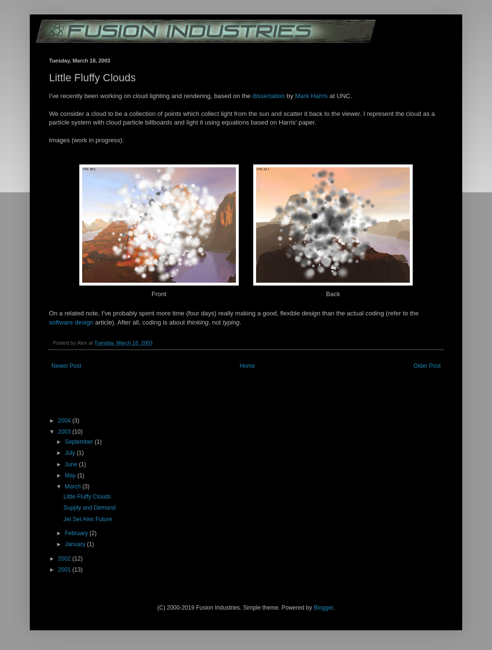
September (80, 441)
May (71, 475)
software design (71, 322)
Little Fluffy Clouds (87, 496)
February (77, 533)
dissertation (268, 96)
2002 (65, 558)
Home (247, 365)
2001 (65, 569)
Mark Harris (311, 96)
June (72, 464)
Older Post (427, 365)
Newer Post (66, 365)
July (71, 453)
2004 (65, 420)
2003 (65, 431)
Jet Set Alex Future (87, 519)
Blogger (323, 607)
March (74, 486)
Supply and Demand (89, 507)
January (76, 544)
